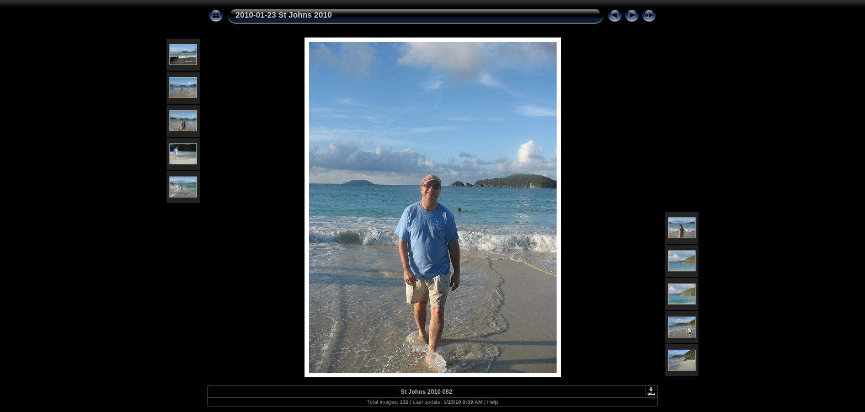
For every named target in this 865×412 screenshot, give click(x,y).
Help (492, 402)
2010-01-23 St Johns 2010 (284, 14)
